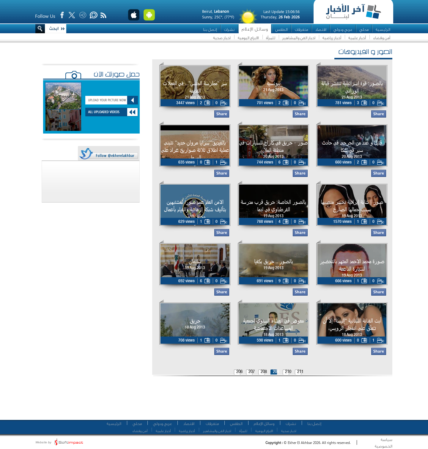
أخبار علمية (357, 38)
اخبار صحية (222, 38)
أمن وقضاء (381, 38)
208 (264, 372)
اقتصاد (320, 29)
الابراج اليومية (248, 38)
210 (288, 372)
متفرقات (301, 29)
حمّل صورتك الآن (117, 75)
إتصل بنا (210, 29)
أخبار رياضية (331, 38)
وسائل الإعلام (255, 29)
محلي (364, 29)
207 (251, 372)
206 (239, 372)
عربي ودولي (342, 29)
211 (300, 372)
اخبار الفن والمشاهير (298, 38)
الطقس (281, 29)
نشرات (229, 29)
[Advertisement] (270, 400)
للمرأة (270, 38)
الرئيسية (383, 29)
